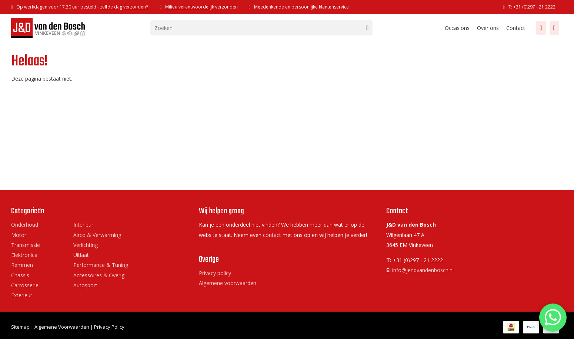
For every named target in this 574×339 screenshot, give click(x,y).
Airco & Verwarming (97, 234)
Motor (18, 234)
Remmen (22, 264)
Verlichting (85, 244)
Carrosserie (25, 285)
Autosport (85, 285)
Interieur (83, 224)
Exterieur (21, 295)
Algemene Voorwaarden (61, 326)
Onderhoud (24, 224)
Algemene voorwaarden (227, 283)
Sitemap (20, 326)
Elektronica (24, 254)
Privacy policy (215, 273)
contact (272, 234)
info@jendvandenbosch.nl (423, 270)
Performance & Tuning (100, 264)
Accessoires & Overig (98, 275)
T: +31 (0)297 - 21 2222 (531, 7)
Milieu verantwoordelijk (189, 7)
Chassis (20, 275)
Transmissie (25, 244)
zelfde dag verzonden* (124, 7)
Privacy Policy (109, 326)
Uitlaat (81, 254)
